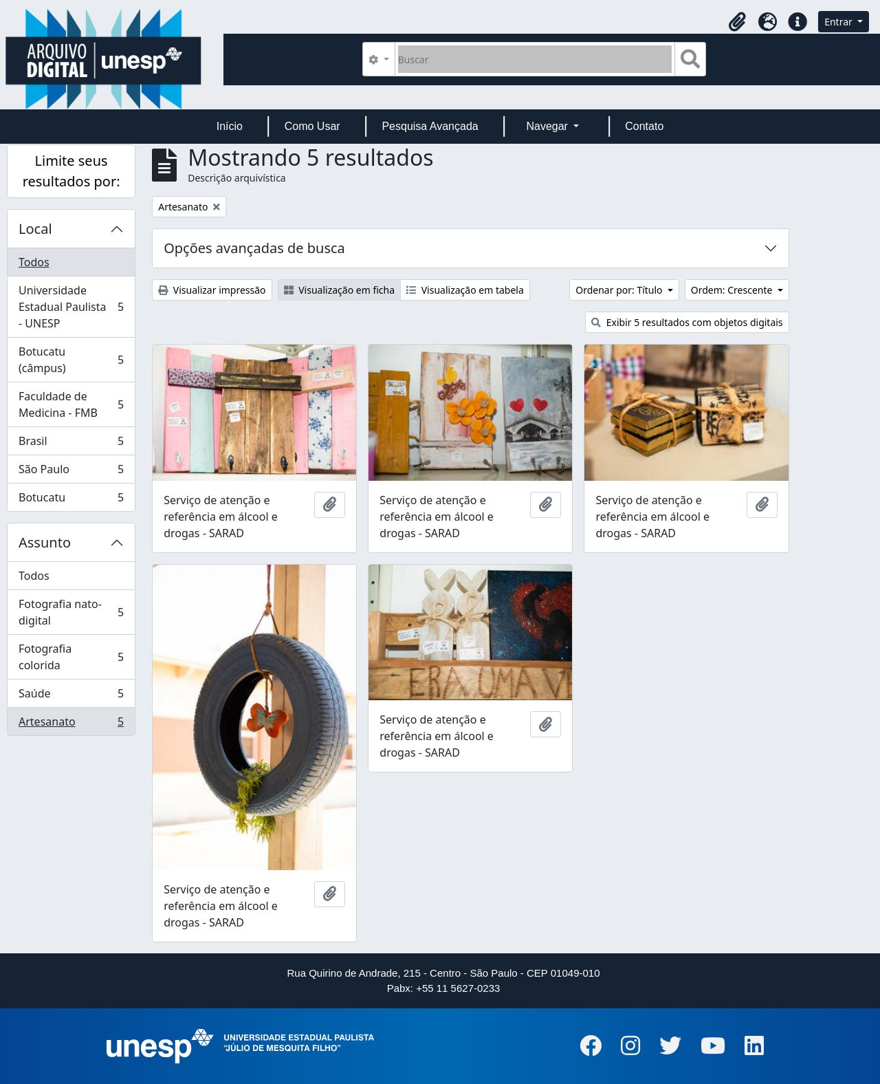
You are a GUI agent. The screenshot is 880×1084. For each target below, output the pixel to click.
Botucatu (71, 500)
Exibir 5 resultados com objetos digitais (686, 322)
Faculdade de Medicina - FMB (71, 404)
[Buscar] (535, 59)
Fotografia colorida (71, 657)
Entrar (839, 21)
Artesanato (71, 724)
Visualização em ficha (339, 289)
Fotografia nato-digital (71, 612)
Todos (34, 262)
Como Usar (312, 126)
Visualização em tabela (465, 289)
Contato (644, 126)
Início (230, 126)
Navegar (548, 126)
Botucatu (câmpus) (71, 360)
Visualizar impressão (211, 289)
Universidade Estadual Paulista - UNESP (71, 307)
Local (35, 228)
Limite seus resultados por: (71, 171)
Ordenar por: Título (620, 289)
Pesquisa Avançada (430, 126)
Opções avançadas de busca (254, 248)
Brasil (71, 444)
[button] (737, 22)
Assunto (45, 542)
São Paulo (71, 472)
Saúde (71, 696)
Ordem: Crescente (733, 289)
